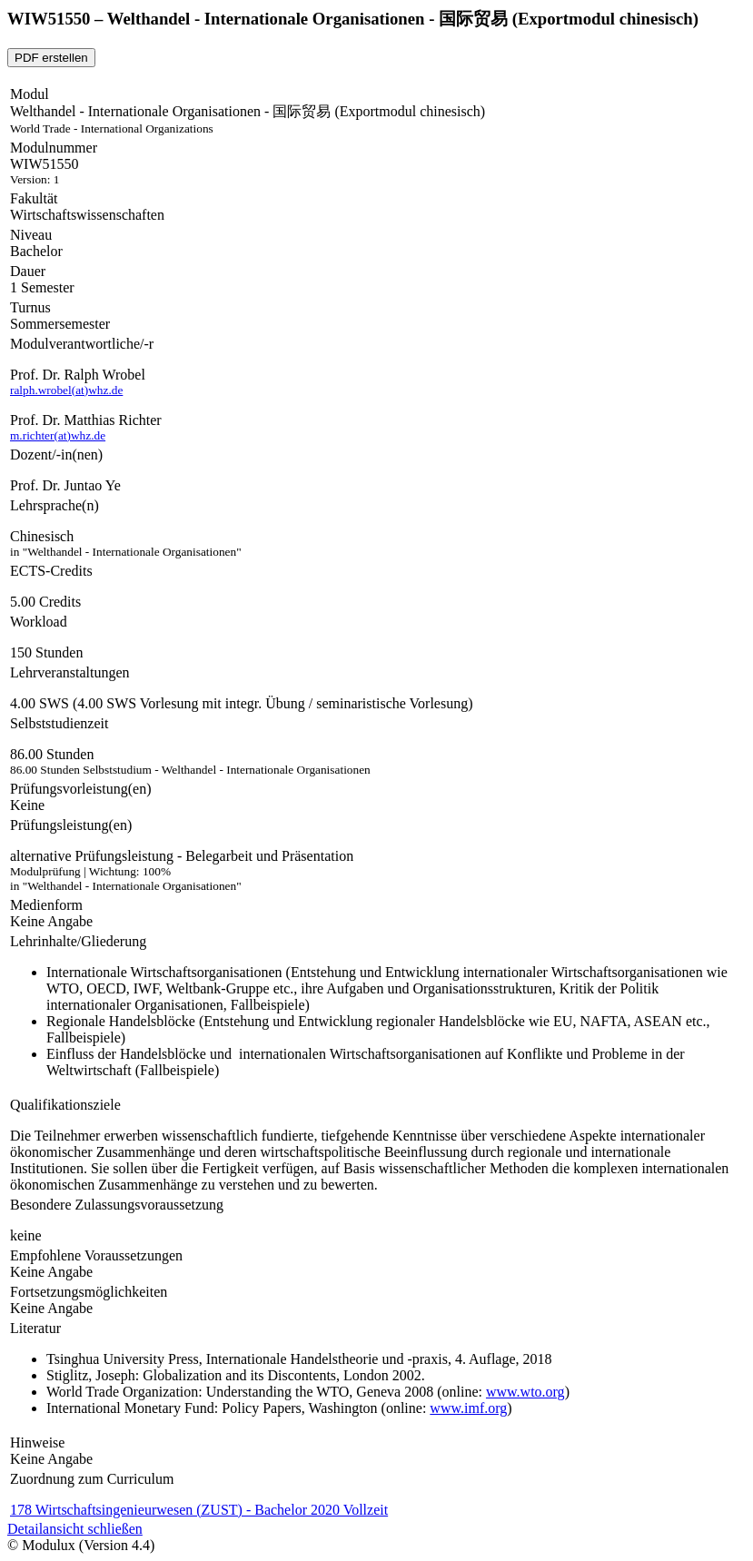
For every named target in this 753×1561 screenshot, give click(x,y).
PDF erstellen (51, 57)
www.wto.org (525, 1391)
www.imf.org (468, 1408)
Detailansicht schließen (75, 1528)
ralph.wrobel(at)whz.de (66, 390)
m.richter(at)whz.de (57, 435)
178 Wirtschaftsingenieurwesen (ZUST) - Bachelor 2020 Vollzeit (199, 1509)
